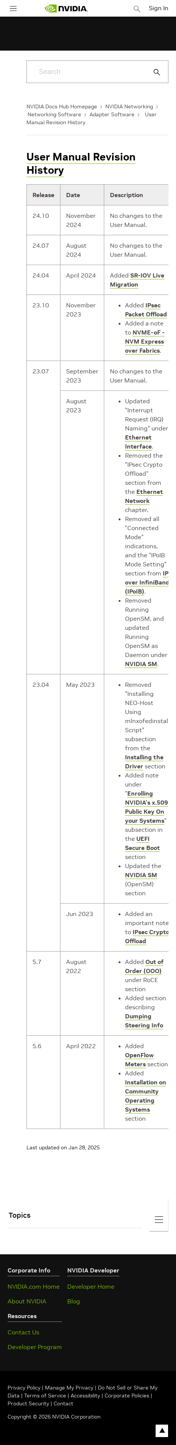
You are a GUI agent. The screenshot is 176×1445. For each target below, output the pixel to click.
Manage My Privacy (69, 1387)
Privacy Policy (25, 1387)
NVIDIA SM (141, 664)
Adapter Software (112, 114)
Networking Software (54, 114)
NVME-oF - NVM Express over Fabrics (145, 341)
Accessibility (85, 1395)
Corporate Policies (127, 1395)
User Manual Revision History (81, 163)
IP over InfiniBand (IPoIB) (147, 582)
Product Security (28, 1403)
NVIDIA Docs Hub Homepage (61, 106)
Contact (63, 1403)
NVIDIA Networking (129, 106)
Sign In (158, 8)
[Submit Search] (152, 72)
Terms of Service (45, 1395)
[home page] (66, 8)
